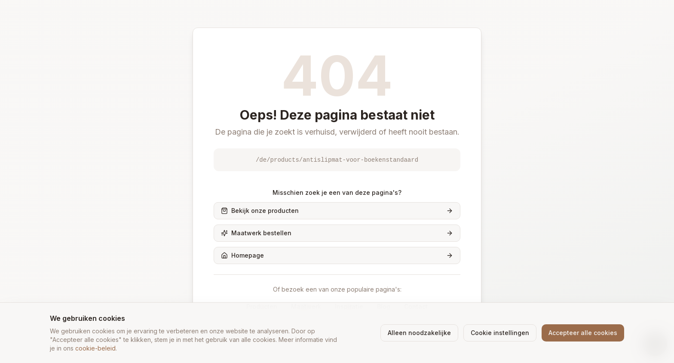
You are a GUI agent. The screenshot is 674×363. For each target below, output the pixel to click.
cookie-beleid (95, 348)
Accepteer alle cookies (582, 332)
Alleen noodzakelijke (419, 332)
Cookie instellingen (500, 332)
